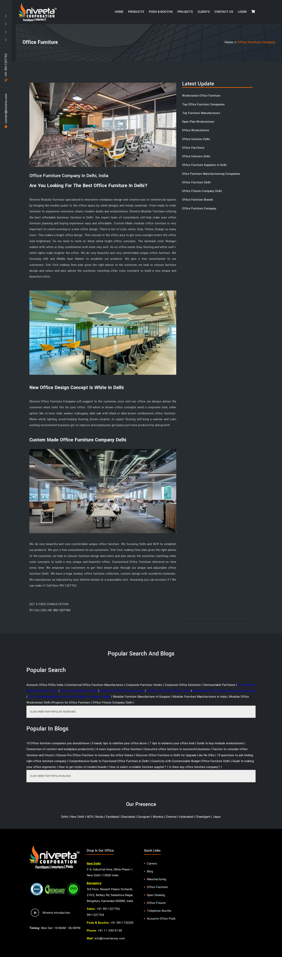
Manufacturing (156, 879)
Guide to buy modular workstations (220, 743)
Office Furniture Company (199, 208)
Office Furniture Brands (197, 199)
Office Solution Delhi (196, 139)
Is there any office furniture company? (194, 767)
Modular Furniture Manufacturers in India (200, 696)
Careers (152, 863)
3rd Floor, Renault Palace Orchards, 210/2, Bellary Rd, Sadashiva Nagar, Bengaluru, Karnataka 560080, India (110, 895)
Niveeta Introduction (49, 914)
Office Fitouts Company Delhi (202, 191)
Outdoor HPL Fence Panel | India (168, 691)
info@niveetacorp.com (109, 938)
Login (242, 12)
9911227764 (95, 915)
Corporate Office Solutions (183, 685)
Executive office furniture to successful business (177, 749)
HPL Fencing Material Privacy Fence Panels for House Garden (69, 696)
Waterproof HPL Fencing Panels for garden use (224, 691)
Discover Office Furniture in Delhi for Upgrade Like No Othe (175, 755)
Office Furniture (157, 887)
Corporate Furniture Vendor (144, 685)
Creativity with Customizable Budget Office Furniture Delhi (190, 761)
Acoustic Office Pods (161, 918)
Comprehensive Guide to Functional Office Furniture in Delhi (109, 761)
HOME (119, 12)
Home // (231, 42)
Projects (185, 12)
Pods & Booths (161, 12)
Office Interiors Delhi (196, 156)
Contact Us (223, 12)
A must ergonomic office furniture (119, 749)
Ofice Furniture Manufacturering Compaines (211, 174)
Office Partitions (193, 148)
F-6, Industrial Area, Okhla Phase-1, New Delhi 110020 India (110, 872)
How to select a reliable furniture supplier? (137, 767)
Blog (150, 871)
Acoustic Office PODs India (44, 685)
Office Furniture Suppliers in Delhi (204, 165)
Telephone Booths (159, 911)
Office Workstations (195, 130)
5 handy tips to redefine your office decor (119, 743)
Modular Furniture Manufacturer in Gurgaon (141, 696)
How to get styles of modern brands (83, 767)
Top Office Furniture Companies (203, 104)
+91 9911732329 (121, 923)
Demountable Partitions (219, 685)
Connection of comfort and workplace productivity (60, 749)
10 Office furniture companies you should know (57, 743)
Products (136, 12)
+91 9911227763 (6, 67)
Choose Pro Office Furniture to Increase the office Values (94, 755)
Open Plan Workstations (198, 122)
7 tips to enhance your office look (171, 743)
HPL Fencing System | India (78, 691)
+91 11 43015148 (110, 930)
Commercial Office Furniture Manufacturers (95, 685)
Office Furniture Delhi (196, 182)
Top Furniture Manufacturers (201, 113)
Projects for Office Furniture (71, 702)
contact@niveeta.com (6, 111)
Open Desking (156, 895)
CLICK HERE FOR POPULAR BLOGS (50, 776)
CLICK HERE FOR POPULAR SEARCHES (53, 711)
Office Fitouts (156, 903)
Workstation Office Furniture (201, 95)
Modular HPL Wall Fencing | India (122, 691)
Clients (204, 12)
